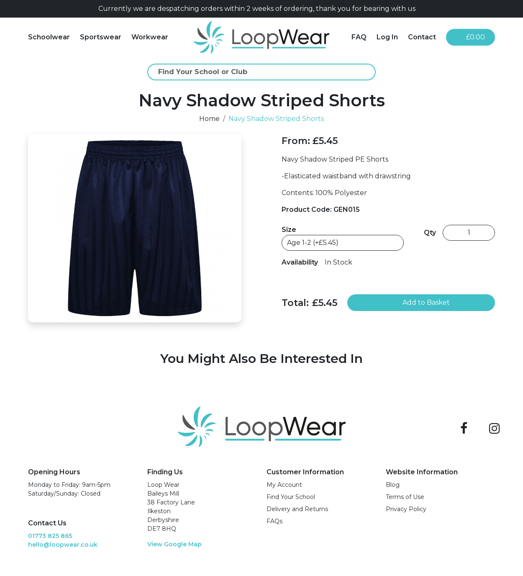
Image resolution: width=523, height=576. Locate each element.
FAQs (274, 521)
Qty (430, 233)
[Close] (491, 8)
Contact (422, 37)
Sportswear (100, 37)
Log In (387, 37)
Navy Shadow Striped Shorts (276, 119)
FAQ (359, 37)
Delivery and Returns (297, 509)
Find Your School (291, 497)
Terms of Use (405, 497)
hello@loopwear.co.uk (62, 544)
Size (289, 230)
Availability (300, 262)
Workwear (149, 37)
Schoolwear (49, 37)
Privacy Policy (406, 509)
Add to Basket (421, 302)
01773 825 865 (50, 536)
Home (209, 119)
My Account (284, 485)
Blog (393, 485)
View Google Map (174, 544)
